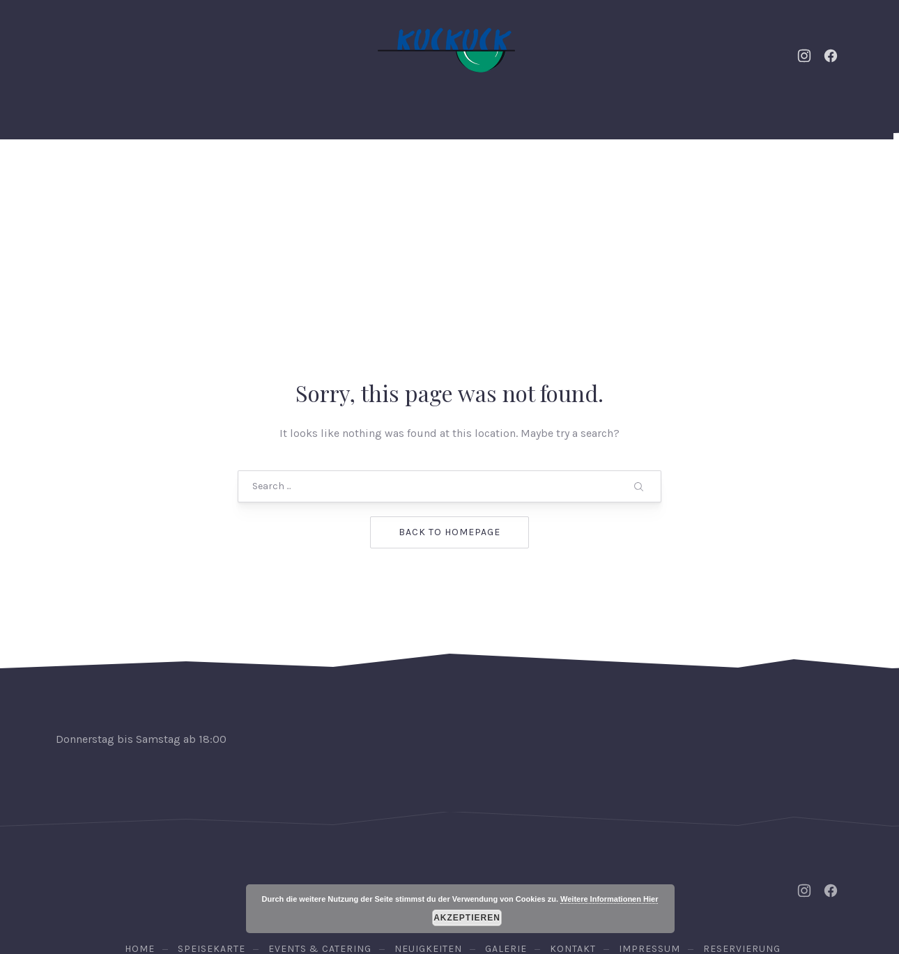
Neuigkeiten (333, 174)
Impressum (649, 837)
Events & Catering (218, 174)
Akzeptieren (466, 918)
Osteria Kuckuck (446, 880)
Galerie (576, 174)
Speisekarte (429, 174)
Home (122, 174)
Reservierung (790, 174)
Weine (509, 174)
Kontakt (650, 174)
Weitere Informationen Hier (609, 899)
